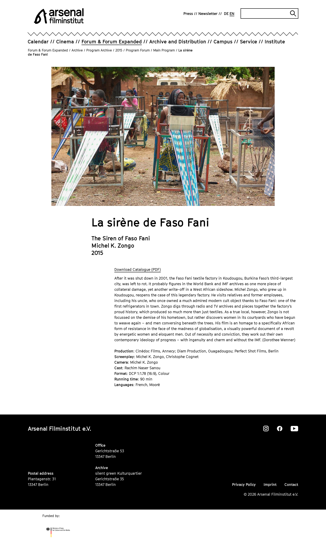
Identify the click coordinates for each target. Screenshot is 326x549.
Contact (291, 484)
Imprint (270, 484)
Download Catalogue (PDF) (137, 269)
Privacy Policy (244, 484)
